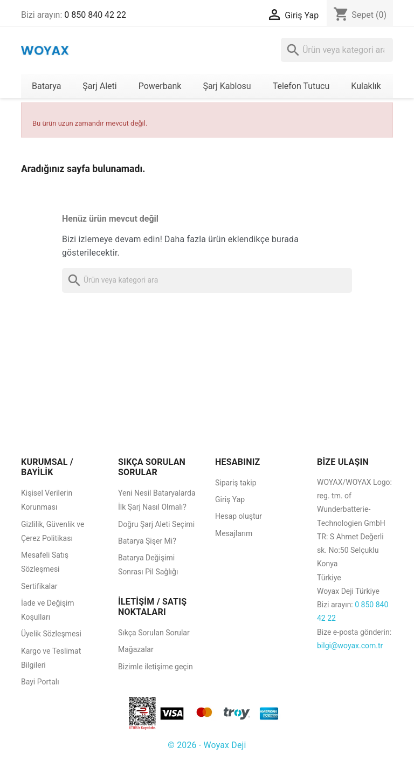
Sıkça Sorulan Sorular (154, 632)
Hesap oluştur (238, 516)
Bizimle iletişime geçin (155, 666)
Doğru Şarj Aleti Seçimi (156, 524)
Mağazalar (136, 649)
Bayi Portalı (40, 681)
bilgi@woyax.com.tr (350, 645)
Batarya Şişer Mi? (147, 541)
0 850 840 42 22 (95, 15)
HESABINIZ (237, 462)
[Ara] (337, 50)
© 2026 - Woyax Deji (207, 745)
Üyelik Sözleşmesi (51, 633)
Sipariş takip (236, 482)
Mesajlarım (233, 533)
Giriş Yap (230, 499)
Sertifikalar (39, 586)
